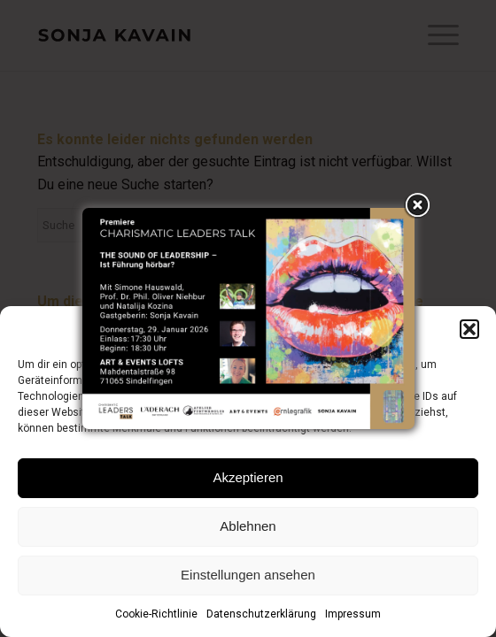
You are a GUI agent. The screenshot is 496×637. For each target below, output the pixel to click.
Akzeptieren (248, 477)
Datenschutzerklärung (261, 614)
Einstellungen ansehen (248, 574)
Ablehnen (247, 525)
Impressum (353, 614)
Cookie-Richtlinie (156, 614)
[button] (469, 329)
